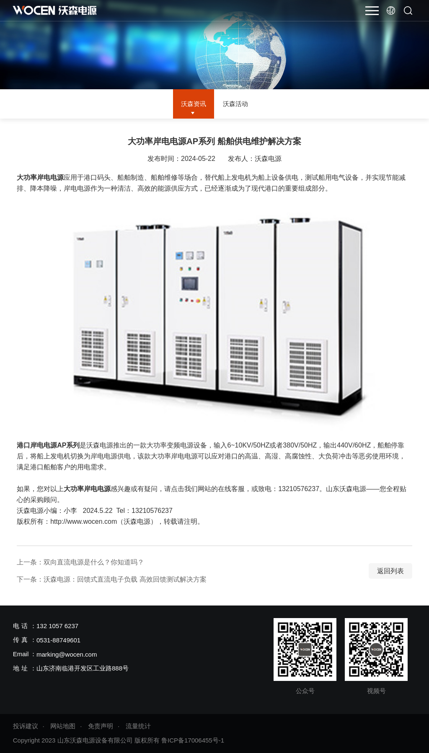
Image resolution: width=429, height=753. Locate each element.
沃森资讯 (192, 103)
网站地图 (62, 726)
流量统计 (138, 726)
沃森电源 (268, 158)
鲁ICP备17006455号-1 (192, 740)
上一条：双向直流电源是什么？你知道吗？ (80, 562)
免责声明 (100, 726)
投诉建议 (25, 726)
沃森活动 (236, 103)
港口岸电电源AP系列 (48, 445)
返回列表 (390, 570)
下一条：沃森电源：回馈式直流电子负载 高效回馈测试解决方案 (111, 579)
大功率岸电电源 (40, 177)
